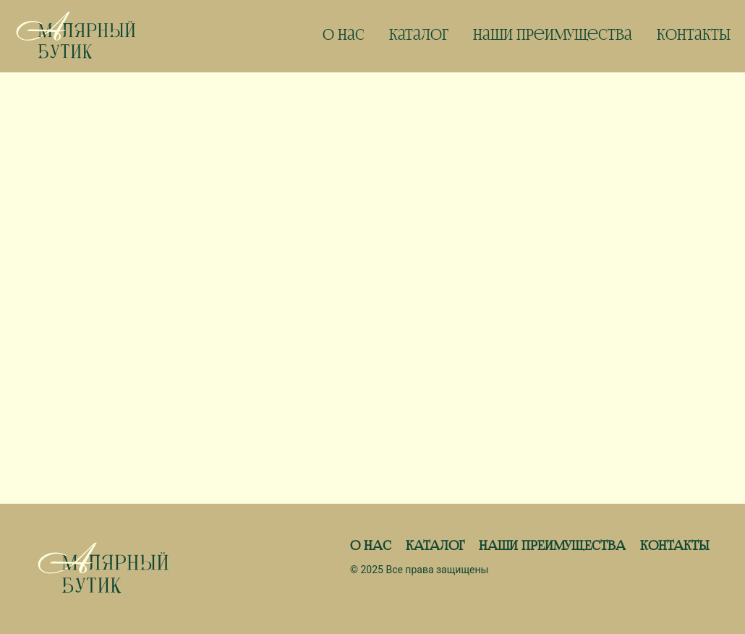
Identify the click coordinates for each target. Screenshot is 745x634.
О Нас (370, 546)
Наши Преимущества (552, 36)
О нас (344, 36)
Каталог (418, 36)
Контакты (694, 36)
